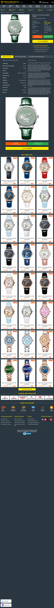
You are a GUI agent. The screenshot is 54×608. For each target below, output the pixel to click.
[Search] (19, 2)
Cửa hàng (33, 2)
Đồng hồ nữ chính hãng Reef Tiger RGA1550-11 (45, 239)
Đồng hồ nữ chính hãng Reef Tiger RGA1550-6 (45, 297)
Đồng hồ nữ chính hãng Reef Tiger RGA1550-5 (9, 326)
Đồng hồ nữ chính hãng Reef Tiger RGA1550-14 (9, 239)
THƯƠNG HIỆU (10, 6)
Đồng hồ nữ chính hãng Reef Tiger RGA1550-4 (27, 181)
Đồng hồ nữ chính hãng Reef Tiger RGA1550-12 (27, 239)
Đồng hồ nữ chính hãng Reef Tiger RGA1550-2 (9, 210)
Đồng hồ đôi (30, 6)
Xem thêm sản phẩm (27, 389)
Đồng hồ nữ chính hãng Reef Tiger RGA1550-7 (27, 297)
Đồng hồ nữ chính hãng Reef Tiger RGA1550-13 (27, 326)
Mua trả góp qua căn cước (32, 420)
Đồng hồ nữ (24, 6)
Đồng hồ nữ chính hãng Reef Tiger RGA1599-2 (27, 355)
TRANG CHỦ (4, 6)
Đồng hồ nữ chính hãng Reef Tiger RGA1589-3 (27, 383)
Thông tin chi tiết (7, 56)
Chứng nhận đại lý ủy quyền (6, 424)
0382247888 (45, 2)
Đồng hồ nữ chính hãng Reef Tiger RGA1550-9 (27, 268)
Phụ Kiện (50, 6)
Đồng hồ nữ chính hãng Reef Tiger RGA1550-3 (45, 181)
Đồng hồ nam (17, 6)
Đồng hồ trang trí (38, 6)
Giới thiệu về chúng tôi (5, 420)
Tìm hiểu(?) (49, 29)
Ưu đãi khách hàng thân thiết (33, 424)
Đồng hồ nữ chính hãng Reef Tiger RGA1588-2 (45, 326)
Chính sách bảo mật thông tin (19, 422)
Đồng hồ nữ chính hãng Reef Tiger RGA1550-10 (9, 268)
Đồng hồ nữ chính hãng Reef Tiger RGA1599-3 (9, 355)
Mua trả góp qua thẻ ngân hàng (33, 422)
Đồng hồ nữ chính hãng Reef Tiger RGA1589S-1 (45, 383)
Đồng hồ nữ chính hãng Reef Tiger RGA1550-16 (9, 297)
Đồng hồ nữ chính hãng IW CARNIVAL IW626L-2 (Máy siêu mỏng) (9, 181)
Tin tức (45, 6)
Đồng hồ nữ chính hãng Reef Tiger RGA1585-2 (27, 210)
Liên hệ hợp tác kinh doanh (6, 422)
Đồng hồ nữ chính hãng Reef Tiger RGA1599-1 (45, 355)
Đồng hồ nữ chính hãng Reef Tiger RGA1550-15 (45, 210)
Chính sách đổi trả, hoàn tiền (19, 420)
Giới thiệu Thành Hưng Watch (36, 56)
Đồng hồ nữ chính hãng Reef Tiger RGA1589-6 (9, 383)
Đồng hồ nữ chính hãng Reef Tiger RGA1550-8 (45, 268)
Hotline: (42, 41)
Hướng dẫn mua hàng (20, 56)
